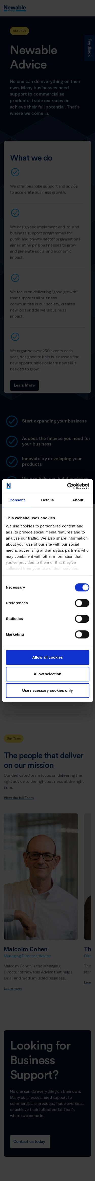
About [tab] (77, 500)
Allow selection (47, 674)
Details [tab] (47, 500)
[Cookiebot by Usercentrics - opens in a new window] (67, 486)
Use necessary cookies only (47, 690)
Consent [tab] (17, 500)
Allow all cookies (47, 657)
